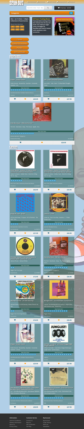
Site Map (28, 426)
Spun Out (17, 4)
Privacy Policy (13, 426)
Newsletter (46, 426)
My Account (46, 420)
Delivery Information (15, 422)
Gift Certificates (30, 424)
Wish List (45, 424)
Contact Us (29, 420)
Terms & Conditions (15, 420)
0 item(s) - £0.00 (64, 8)
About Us (12, 424)
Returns (28, 422)
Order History (47, 422)
